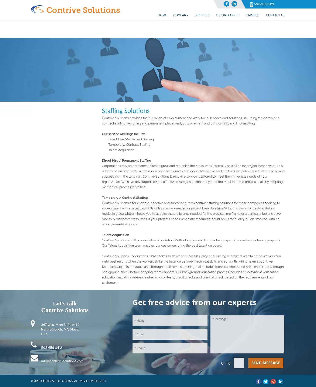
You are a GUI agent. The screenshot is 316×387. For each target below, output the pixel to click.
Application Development (51, 137)
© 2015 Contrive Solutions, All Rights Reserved (68, 381)
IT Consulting (42, 119)
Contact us (275, 15)
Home (162, 15)
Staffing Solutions (45, 128)
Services (39, 110)
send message (265, 362)
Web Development (47, 146)
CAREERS (253, 15)
